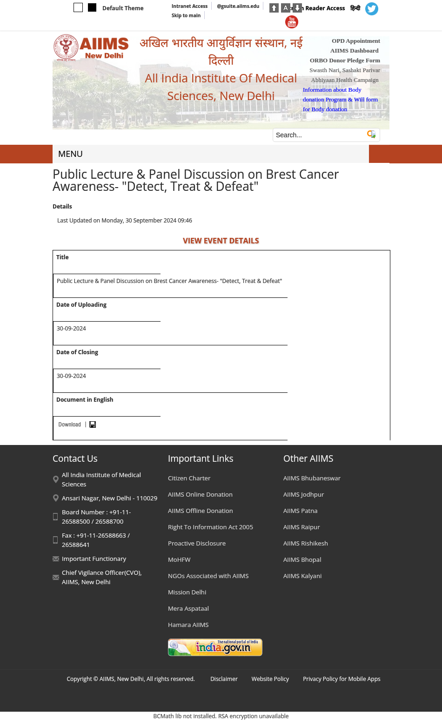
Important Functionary (94, 558)
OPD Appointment (356, 40)
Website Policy (270, 679)
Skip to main (186, 15)
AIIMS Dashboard (354, 50)
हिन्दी (355, 8)
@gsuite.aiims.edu (238, 6)
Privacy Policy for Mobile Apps (342, 679)
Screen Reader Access (315, 8)
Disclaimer (224, 679)
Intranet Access (190, 6)
